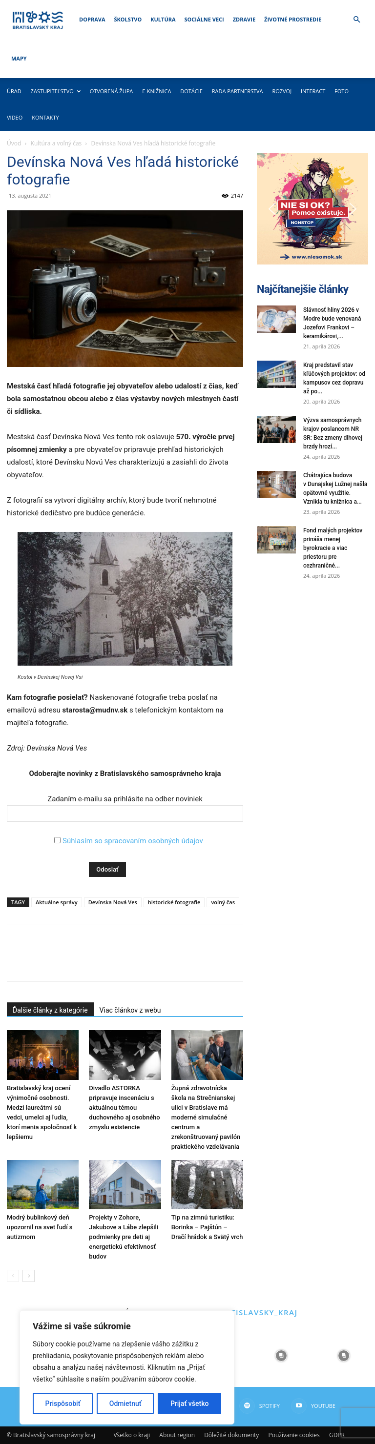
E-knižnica (156, 91)
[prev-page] (13, 1276)
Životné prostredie (292, 19)
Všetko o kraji (131, 1435)
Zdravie (244, 19)
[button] (356, 19)
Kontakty (45, 117)
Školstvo (128, 19)
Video (14, 117)
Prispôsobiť (63, 1403)
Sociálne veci (204, 19)
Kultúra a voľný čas (56, 143)
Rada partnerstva (237, 91)
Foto (341, 91)
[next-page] (28, 1276)
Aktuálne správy (57, 902)
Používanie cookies (293, 1435)
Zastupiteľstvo (56, 91)
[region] (127, 1367)
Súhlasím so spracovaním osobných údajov (132, 840)
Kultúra (162, 19)
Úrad (14, 91)
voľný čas (223, 902)
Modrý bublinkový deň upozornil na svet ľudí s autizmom (40, 1227)
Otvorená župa (111, 91)
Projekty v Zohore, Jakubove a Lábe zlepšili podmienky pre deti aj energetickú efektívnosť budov (123, 1237)
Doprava (92, 19)
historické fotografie (174, 902)
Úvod (14, 143)
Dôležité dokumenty (231, 1435)
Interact (313, 91)
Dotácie (191, 91)
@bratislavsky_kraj (252, 1312)
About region (177, 1435)
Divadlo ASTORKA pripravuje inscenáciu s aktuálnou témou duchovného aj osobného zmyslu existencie (124, 1107)
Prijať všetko (189, 1403)
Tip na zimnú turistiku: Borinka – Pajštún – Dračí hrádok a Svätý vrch (207, 1227)
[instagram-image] (281, 1355)
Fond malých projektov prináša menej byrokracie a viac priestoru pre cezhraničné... (332, 548)
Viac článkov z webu (130, 1010)
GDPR (337, 1435)
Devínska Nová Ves (112, 902)
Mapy (19, 58)
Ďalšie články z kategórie (50, 1010)
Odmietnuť (125, 1403)
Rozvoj (282, 91)
